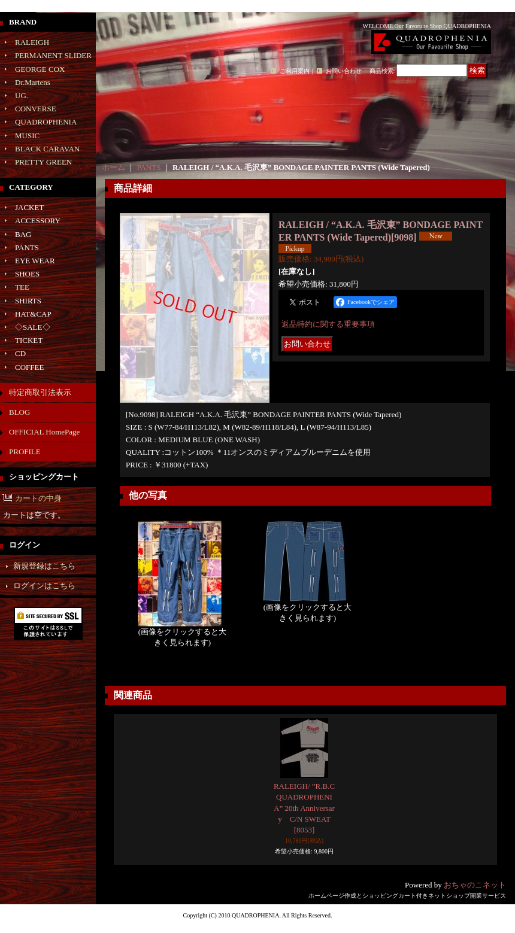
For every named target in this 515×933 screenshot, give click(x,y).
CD (20, 353)
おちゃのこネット (475, 884)
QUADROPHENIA (46, 121)
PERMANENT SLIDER (53, 55)
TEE (22, 286)
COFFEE (29, 367)
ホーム (113, 167)
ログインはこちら (44, 585)
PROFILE (25, 451)
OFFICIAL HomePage (44, 431)
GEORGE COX (40, 69)
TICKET (29, 340)
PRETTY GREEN (43, 161)
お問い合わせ (344, 71)
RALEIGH (32, 42)
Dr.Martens (32, 82)
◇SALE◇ (32, 327)
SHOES (27, 273)
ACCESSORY (37, 220)
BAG (23, 234)
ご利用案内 (295, 71)
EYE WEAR (35, 260)
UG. (21, 95)
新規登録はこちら (44, 565)
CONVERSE (35, 108)
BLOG (19, 412)
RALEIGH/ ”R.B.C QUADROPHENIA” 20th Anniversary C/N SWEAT (304, 808)
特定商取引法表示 (40, 392)
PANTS (27, 247)
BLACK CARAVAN (47, 148)
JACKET (29, 207)
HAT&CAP (33, 313)
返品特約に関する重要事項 (328, 324)
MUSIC (27, 135)
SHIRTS (28, 300)
